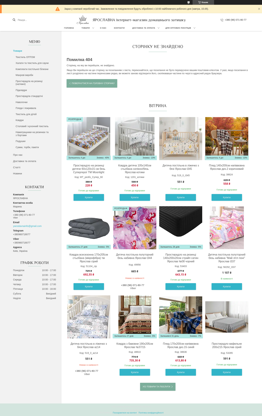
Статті (16, 167)
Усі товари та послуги (156, 386)
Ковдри (20, 120)
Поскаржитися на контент (125, 413)
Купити (88, 197)
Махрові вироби (24, 75)
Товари (85, 28)
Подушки (20, 141)
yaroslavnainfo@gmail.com (27, 226)
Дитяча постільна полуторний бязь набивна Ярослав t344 (134, 256)
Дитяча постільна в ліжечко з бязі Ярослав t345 (181, 167)
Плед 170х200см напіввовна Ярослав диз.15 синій (180, 345)
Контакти (119, 28)
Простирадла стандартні (29, 96)
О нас (103, 28)
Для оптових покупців (178, 28)
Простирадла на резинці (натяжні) (29, 83)
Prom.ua (147, 406)
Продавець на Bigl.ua (131, 410)
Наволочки (21, 102)
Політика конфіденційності (151, 413)
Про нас (18, 154)
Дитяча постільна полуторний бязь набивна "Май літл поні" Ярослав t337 (226, 258)
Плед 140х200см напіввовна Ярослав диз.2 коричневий (227, 167)
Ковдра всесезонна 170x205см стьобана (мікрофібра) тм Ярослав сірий (88, 258)
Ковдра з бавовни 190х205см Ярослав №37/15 (135, 345)
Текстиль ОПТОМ (25, 57)
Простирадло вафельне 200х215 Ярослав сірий (227, 345)
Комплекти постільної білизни (32, 69)
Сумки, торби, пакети (27, 147)
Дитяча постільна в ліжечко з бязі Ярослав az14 (88, 345)
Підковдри (21, 90)
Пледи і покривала (26, 108)
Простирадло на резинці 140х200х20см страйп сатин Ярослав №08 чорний (180, 258)
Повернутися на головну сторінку (93, 83)
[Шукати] (14, 20)
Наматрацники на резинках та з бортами (32, 134)
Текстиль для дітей (26, 114)
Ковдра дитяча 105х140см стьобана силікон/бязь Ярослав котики (134, 169)
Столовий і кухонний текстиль (32, 126)
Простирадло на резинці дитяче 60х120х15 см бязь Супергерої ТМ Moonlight (88, 169)
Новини (17, 173)
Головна (69, 28)
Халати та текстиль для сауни (32, 63)
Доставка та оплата (143, 28)
